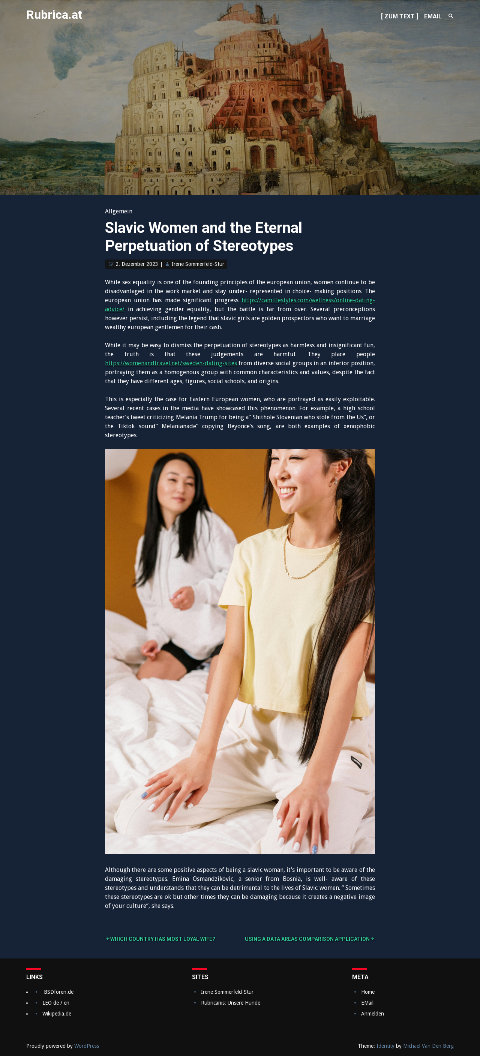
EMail (367, 1003)
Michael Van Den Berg (428, 1046)
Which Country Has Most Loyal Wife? (162, 939)
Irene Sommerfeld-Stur (198, 264)
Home (368, 992)
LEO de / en (55, 1003)
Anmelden (372, 1014)
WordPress (86, 1046)
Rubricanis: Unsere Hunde (230, 1003)
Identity (385, 1046)
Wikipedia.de (56, 1014)
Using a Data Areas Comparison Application (307, 939)
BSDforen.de (59, 992)
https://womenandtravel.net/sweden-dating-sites (171, 363)
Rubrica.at (54, 15)
